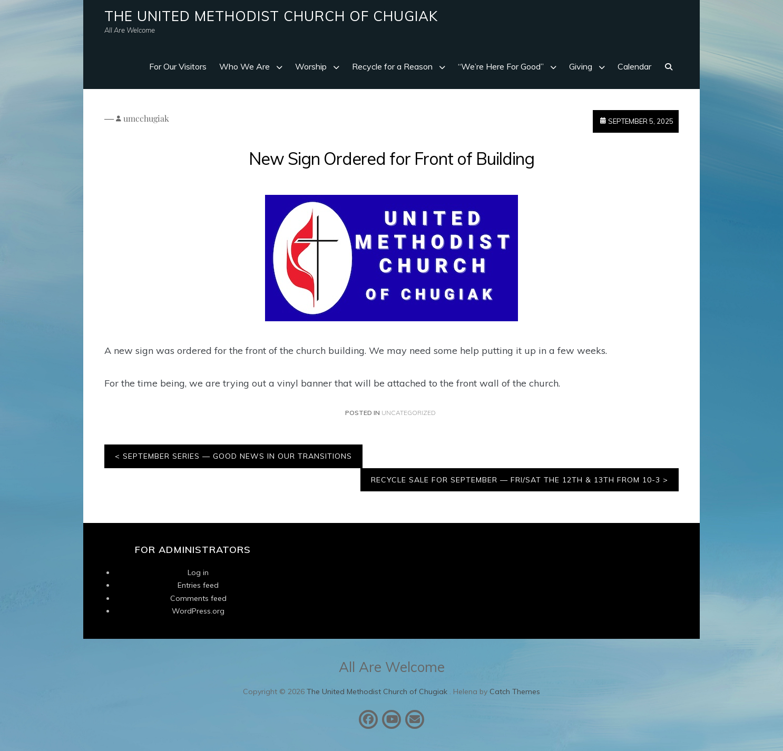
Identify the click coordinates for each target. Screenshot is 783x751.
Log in (198, 572)
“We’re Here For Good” (501, 66)
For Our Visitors (178, 66)
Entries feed (198, 585)
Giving (580, 66)
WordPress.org (198, 611)
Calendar (634, 66)
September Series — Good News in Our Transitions (237, 456)
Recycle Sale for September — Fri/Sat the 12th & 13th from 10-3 (515, 480)
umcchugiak (146, 118)
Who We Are (244, 66)
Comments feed (198, 598)
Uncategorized (408, 413)
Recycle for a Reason (392, 66)
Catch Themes (515, 691)
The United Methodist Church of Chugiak (271, 16)
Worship (311, 66)
